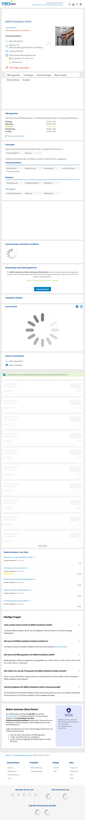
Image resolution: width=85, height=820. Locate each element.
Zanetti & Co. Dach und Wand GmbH (18, 557)
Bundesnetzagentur (13, 716)
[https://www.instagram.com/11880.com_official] (24, 795)
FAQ (55, 771)
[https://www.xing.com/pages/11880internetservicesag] (30, 795)
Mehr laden (42, 545)
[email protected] (61, 647)
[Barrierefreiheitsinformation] (78, 4)
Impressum (74, 768)
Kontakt (26, 79)
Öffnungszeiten (13, 75)
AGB (71, 775)
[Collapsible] (79, 625)
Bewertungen (61, 75)
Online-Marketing (36, 768)
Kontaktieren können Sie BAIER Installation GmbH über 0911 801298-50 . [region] (36, 647)
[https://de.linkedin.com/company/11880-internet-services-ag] (36, 795)
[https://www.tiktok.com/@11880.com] (19, 795)
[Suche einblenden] (70, 4)
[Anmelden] (74, 4)
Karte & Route (13, 79)
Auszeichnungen (44, 75)
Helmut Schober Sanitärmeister (16, 590)
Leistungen (28, 75)
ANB (71, 778)
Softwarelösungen (36, 771)
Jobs (9, 778)
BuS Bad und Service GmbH (15, 568)
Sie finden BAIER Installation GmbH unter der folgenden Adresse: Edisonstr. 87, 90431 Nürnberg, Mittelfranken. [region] (38, 631)
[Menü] (81, 4)
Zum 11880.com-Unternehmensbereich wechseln (47, 5)
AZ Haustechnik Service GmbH (16, 600)
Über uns (11, 768)
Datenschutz (74, 771)
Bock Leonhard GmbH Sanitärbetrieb (18, 579)
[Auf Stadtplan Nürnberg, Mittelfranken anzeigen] (81, 306)
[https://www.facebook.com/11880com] (13, 795)
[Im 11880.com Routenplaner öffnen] (77, 306)
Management (12, 771)
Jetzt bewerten (42, 289)
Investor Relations (14, 775)
